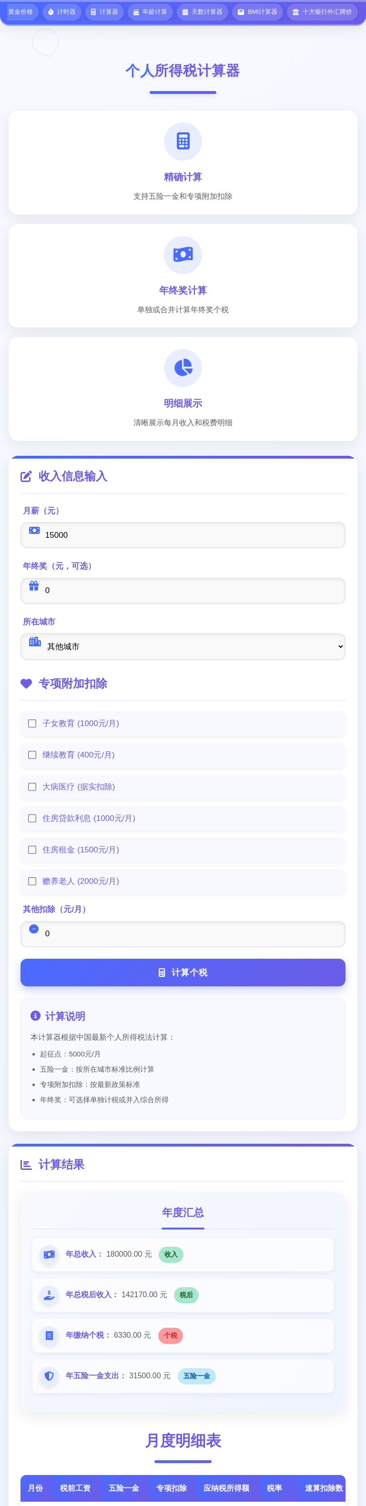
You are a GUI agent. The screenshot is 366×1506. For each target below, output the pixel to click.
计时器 (62, 11)
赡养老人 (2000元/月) (81, 882)
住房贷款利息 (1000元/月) (89, 819)
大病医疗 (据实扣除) (79, 787)
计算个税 (183, 974)
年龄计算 (150, 11)
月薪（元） (43, 510)
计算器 (104, 11)
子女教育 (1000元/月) (81, 724)
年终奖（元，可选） (59, 566)
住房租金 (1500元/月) (81, 850)
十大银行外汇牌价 (322, 11)
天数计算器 (203, 11)
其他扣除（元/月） (57, 910)
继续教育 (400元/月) (79, 755)
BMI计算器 (257, 11)
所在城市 (39, 622)
